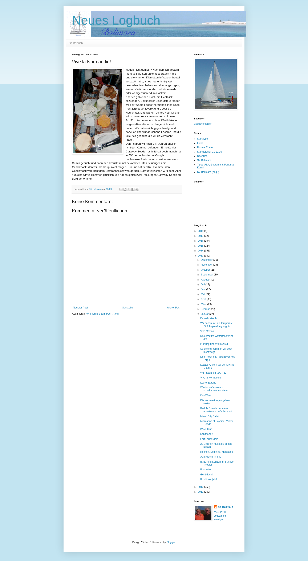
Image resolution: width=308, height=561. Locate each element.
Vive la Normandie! (211, 377)
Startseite (127, 307)
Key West (205, 395)
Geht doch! (206, 474)
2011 (201, 491)
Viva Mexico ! (207, 331)
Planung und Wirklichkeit (214, 344)
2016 (201, 240)
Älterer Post (173, 307)
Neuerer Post (80, 307)
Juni (203, 289)
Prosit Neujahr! (208, 479)
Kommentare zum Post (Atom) (102, 313)
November (207, 264)
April (204, 299)
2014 (201, 250)
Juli (203, 284)
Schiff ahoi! (206, 434)
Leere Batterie (208, 382)
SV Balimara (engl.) (208, 172)
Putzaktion (206, 469)
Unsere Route (205, 147)
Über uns (202, 156)
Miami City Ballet (209, 416)
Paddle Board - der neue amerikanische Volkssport (216, 410)
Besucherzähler (202, 123)
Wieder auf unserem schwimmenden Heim (214, 389)
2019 (201, 231)
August (205, 279)
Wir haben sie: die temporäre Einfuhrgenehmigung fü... (216, 325)
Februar (205, 309)
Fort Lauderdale (209, 439)
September (207, 274)
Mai (203, 294)
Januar (205, 313)
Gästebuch (76, 43)
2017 (201, 235)
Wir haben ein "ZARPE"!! (214, 372)
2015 (201, 245)
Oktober (206, 269)
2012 (201, 487)
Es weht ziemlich (209, 318)
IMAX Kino (206, 429)
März (204, 304)
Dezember (207, 259)
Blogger (170, 542)
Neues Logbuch (116, 20)
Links (200, 143)
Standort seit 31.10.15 (209, 151)
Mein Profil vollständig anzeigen (220, 516)
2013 (201, 255)
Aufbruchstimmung (210, 456)
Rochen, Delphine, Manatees (216, 451)
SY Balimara (204, 160)
